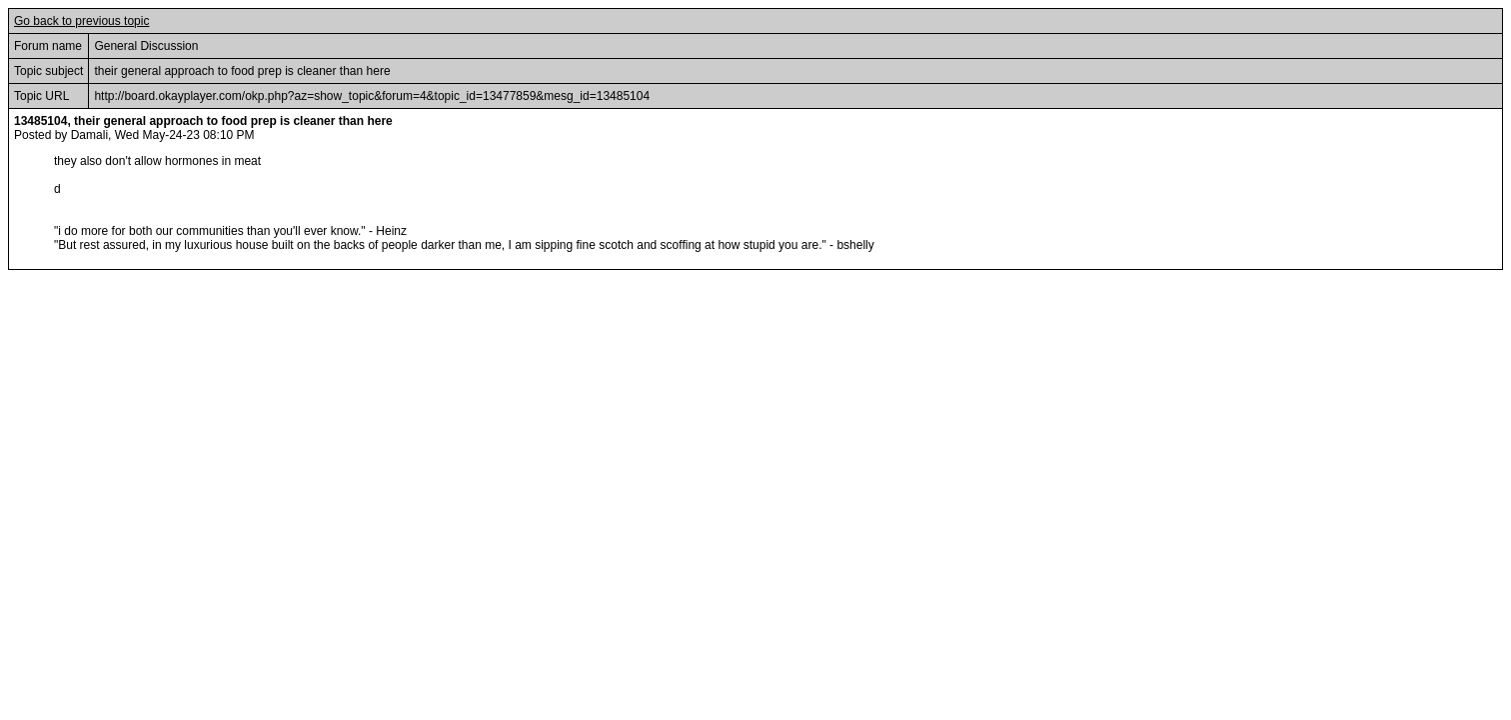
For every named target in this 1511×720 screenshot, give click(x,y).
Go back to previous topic (81, 21)
